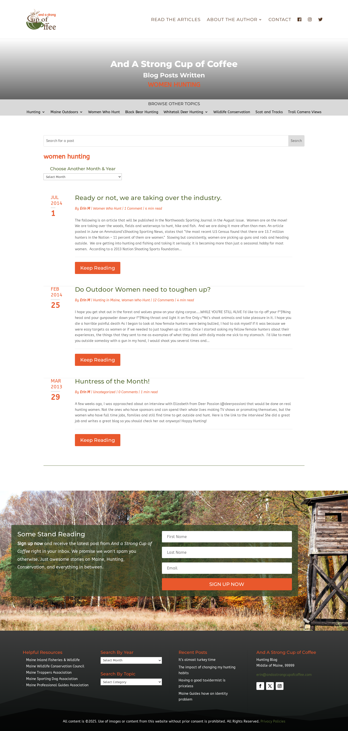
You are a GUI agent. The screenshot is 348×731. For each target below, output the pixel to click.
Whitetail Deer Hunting (183, 112)
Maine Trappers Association (49, 673)
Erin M (85, 209)
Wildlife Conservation (231, 112)
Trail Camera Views (304, 112)
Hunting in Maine (106, 300)
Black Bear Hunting (141, 112)
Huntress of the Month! (112, 381)
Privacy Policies (273, 721)
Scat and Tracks (269, 112)
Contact (279, 20)
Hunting (33, 112)
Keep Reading (97, 268)
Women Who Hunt (104, 112)
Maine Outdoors (64, 112)
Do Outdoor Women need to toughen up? (143, 289)
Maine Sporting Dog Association (52, 679)
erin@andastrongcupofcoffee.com (284, 675)
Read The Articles (176, 20)
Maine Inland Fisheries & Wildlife (53, 660)
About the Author (232, 20)
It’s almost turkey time (197, 660)
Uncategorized (104, 392)
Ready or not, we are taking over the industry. (148, 198)
